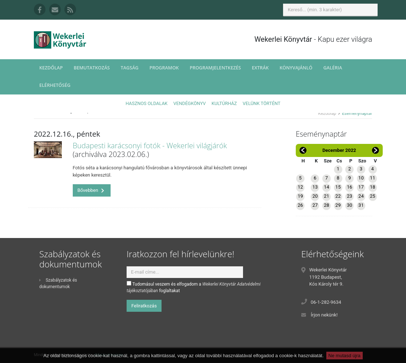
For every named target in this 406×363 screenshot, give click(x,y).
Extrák (260, 68)
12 (300, 187)
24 (361, 196)
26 (300, 205)
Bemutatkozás (91, 68)
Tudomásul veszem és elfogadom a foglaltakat (193, 287)
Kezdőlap (51, 68)
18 (372, 187)
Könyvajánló (296, 68)
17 (361, 187)
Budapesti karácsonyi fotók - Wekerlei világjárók (150, 145)
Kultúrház (224, 103)
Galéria (332, 68)
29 (338, 205)
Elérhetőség (55, 85)
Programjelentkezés (215, 68)
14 (326, 187)
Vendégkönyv (190, 103)
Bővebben (90, 190)
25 (372, 196)
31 (361, 205)
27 (315, 205)
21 (326, 196)
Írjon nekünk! (324, 315)
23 (349, 196)
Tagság (130, 68)
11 (372, 178)
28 (326, 205)
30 (349, 205)
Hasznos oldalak (146, 103)
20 (315, 196)
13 (315, 187)
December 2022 (339, 150)
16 (349, 187)
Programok (164, 68)
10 (361, 178)
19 (300, 196)
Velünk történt (261, 103)
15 (338, 187)
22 (338, 196)
